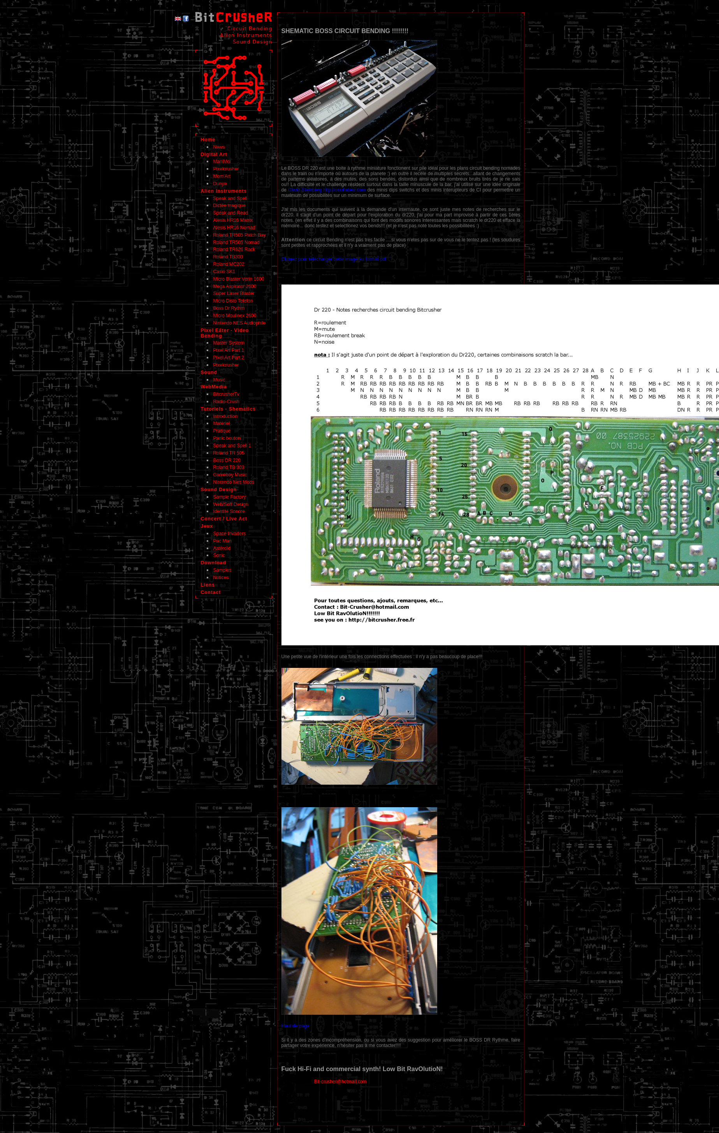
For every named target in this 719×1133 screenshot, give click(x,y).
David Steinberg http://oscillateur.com (327, 190)
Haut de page (295, 1026)
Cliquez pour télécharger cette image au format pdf (334, 259)
